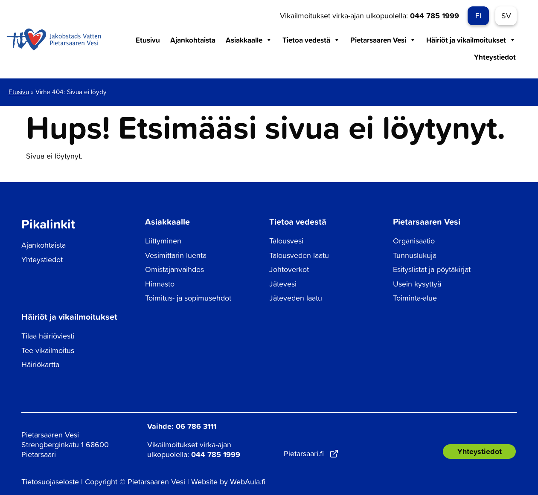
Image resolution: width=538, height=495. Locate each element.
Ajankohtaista (192, 40)
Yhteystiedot (495, 57)
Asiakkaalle (249, 40)
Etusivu (148, 40)
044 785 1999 (434, 15)
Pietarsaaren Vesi (383, 40)
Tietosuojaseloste (50, 481)
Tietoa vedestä (311, 40)
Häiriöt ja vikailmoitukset (471, 40)
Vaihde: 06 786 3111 (181, 425)
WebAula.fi (247, 481)
